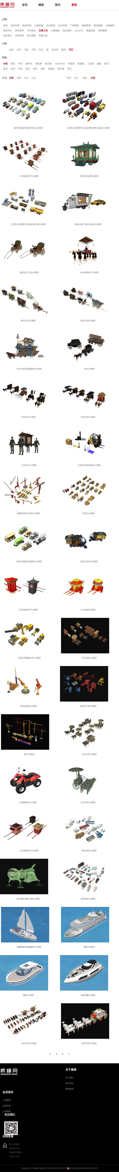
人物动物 (55, 30)
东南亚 (51, 68)
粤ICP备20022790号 (57, 1168)
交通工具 (43, 30)
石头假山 (7, 35)
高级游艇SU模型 (88, 995)
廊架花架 (90, 30)
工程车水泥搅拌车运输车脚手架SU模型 (29, 224)
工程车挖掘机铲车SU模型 (30, 658)
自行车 (55, 49)
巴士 (41, 49)
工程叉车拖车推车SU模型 (90, 465)
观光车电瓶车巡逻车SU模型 (30, 561)
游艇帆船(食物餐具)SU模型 (29, 947)
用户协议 (69, 1083)
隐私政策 (69, 1089)
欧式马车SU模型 (29, 320)
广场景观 (74, 25)
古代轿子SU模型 (29, 465)
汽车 (34, 49)
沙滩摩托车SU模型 (29, 802)
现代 (13, 63)
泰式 (35, 68)
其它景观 (31, 35)
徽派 (99, 63)
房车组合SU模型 (89, 850)
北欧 (43, 68)
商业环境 (27, 25)
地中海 (61, 68)
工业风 (90, 63)
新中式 (29, 63)
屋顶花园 (98, 25)
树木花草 (19, 30)
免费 (19, 78)
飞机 (26, 49)
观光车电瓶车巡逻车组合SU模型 (29, 128)
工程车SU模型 (88, 513)
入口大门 (78, 30)
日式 (20, 68)
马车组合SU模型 (89, 658)
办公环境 (62, 25)
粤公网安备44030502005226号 (84, 1168)
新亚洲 (38, 63)
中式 (20, 63)
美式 (5, 68)
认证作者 (7, 1106)
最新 (85, 78)
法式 (13, 68)
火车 (19, 49)
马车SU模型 (89, 369)
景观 (74, 4)
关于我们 (69, 1077)
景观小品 (43, 35)
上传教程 (7, 1100)
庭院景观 (86, 25)
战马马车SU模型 (29, 1043)
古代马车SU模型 (29, 417)
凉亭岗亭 (19, 35)
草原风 (71, 63)
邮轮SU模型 (89, 947)
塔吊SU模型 (29, 754)
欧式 (106, 63)
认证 (34, 78)
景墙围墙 (102, 30)
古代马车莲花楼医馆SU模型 (30, 369)
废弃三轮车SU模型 (89, 561)
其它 (71, 49)
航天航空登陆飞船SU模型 (29, 899)
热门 (76, 78)
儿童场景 (110, 25)
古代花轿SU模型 (88, 610)
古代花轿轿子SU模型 (29, 176)
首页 (24, 4)
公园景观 (38, 25)
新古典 (48, 63)
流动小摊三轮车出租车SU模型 (89, 224)
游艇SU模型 (29, 995)
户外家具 (31, 30)
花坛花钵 (67, 30)
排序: (69, 78)
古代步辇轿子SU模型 (89, 272)
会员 (26, 78)
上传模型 (7, 1111)
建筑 (41, 4)
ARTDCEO (60, 63)
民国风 (81, 63)
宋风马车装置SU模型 (89, 176)
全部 (5, 25)
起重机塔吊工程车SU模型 (29, 513)
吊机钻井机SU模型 (29, 706)
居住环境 (15, 25)
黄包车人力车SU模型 (29, 272)
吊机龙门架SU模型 (88, 706)
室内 (57, 4)
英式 (28, 68)
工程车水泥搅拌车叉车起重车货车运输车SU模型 (88, 128)
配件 (63, 49)
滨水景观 (50, 25)
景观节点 (7, 30)
